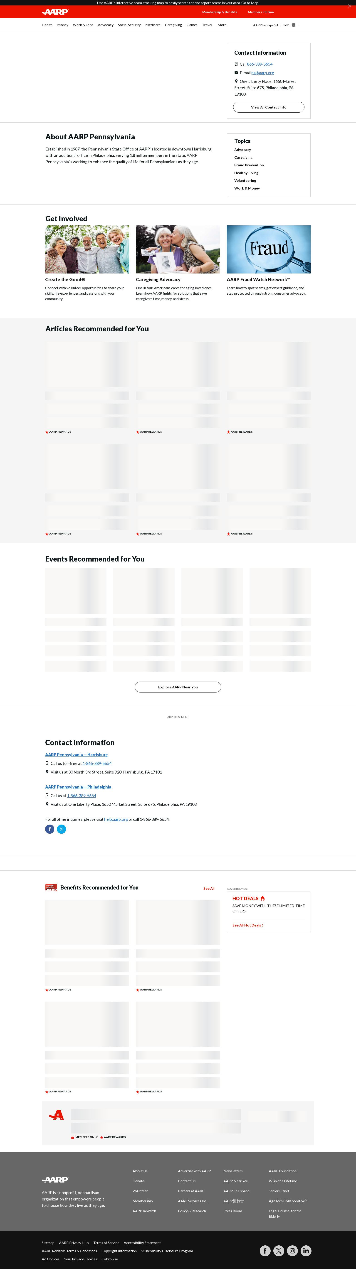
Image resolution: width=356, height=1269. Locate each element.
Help (286, 25)
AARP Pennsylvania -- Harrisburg (76, 754)
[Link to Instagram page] (292, 1250)
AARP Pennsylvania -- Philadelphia (78, 786)
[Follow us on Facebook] (49, 829)
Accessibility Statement (142, 1242)
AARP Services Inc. (192, 1201)
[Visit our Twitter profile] (61, 829)
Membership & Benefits (219, 12)
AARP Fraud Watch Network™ (258, 279)
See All (209, 888)
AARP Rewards (144, 1211)
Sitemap (48, 1242)
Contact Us (187, 1181)
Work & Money (247, 188)
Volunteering (245, 180)
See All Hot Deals (246, 925)
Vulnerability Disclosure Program (167, 1251)
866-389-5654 (259, 64)
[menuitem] (47, 27)
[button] (298, 16)
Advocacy (242, 149)
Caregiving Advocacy (158, 279)
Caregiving (243, 157)
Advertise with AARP (194, 1171)
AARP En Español (265, 25)
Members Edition (261, 12)
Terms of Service (106, 1242)
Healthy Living (246, 172)
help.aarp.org (116, 819)
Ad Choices (50, 1259)
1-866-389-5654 (96, 763)
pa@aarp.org (262, 72)
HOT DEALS (245, 898)
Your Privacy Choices (80, 1259)
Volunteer (140, 1191)
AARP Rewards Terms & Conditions (69, 1251)
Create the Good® (65, 279)
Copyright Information (119, 1251)
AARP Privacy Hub (74, 1242)
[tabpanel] (283, 25)
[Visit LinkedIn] (306, 1250)
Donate (138, 1181)
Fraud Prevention (249, 165)
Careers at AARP (191, 1191)
